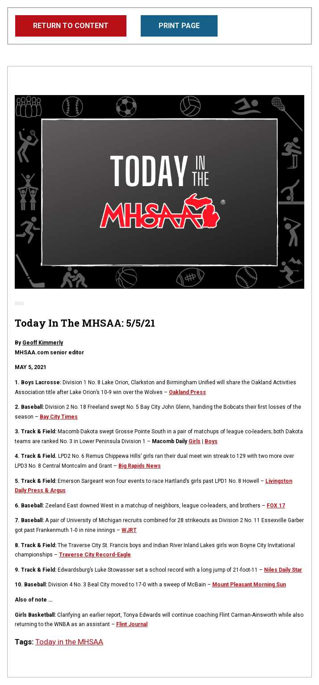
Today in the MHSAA (69, 641)
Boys (211, 441)
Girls (195, 441)
